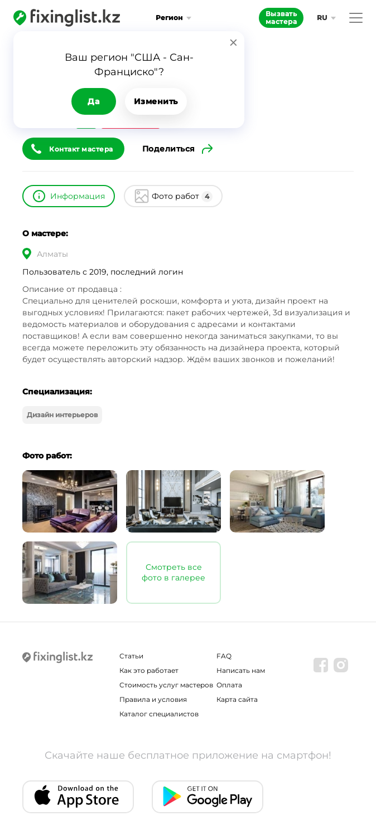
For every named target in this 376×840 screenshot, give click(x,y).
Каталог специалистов (159, 714)
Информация (77, 196)
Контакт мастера (81, 149)
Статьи (131, 656)
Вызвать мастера (281, 17)
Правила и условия (153, 699)
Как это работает (149, 670)
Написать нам (240, 670)
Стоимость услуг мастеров (166, 685)
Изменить (156, 101)
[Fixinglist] (66, 18)
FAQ (224, 656)
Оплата (229, 685)
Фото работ (182, 196)
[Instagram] (341, 665)
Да (93, 101)
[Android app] (207, 796)
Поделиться (168, 149)
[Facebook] (321, 665)
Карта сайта (237, 699)
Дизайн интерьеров (62, 415)
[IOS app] (78, 796)
